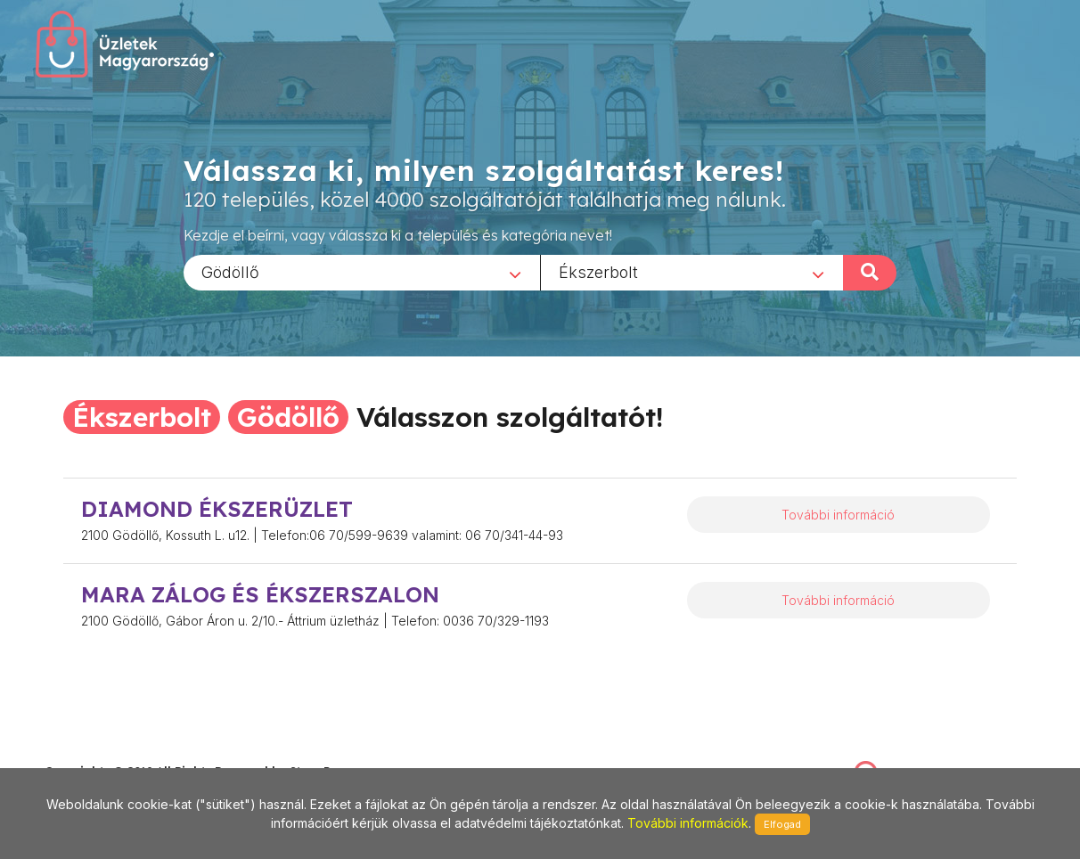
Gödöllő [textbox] (230, 271)
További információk (688, 822)
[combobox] (362, 272)
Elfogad (782, 824)
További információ (838, 514)
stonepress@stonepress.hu (116, 751)
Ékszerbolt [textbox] (598, 271)
